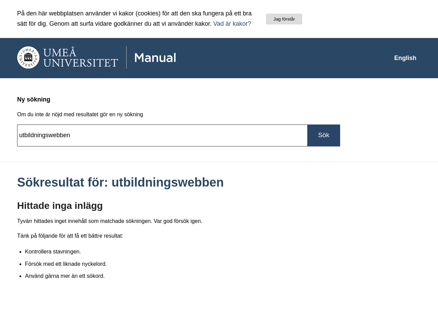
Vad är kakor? (232, 23)
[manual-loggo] (116, 58)
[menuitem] (405, 58)
